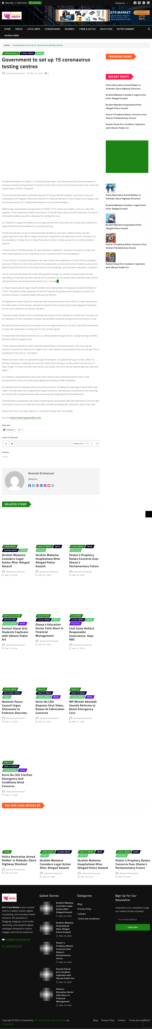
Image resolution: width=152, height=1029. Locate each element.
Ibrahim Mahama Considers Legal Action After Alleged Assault (16, 560)
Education (106, 29)
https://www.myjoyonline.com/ (25, 417)
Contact (82, 914)
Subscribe (133, 927)
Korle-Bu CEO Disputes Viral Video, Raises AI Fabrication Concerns (50, 707)
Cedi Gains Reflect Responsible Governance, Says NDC (81, 634)
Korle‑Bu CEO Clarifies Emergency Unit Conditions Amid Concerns (17, 780)
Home (7, 29)
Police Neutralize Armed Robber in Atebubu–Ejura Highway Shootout (19, 860)
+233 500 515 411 (13, 946)
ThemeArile (7, 1024)
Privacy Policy (84, 909)
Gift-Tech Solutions (43, 1020)
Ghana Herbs (11, 35)
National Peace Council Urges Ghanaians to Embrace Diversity (14, 707)
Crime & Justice (87, 29)
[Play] (6, 443)
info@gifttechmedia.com (17, 939)
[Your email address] (132, 919)
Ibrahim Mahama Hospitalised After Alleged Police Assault (48, 560)
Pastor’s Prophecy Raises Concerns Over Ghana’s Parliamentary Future (84, 560)
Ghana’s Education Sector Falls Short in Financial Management (49, 630)
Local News (33, 29)
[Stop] (12, 443)
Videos (19, 29)
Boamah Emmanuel (16, 73)
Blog (80, 904)
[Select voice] (79, 443)
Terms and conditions (89, 918)
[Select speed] (93, 443)
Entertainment (126, 29)
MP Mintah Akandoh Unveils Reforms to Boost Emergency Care (83, 707)
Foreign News (52, 29)
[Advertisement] (128, 157)
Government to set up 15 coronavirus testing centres (38, 45)
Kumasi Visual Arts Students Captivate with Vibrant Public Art (15, 634)
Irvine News (60, 1020)
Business (69, 29)
